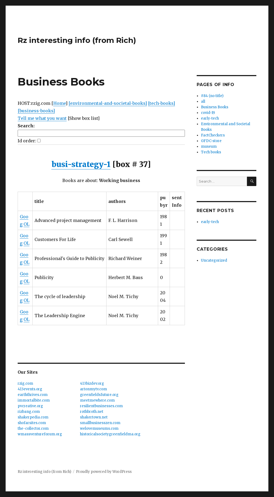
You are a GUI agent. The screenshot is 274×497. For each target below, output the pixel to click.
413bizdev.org (92, 383)
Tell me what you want (42, 118)
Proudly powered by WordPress (104, 471)
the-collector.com (33, 428)
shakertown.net (94, 417)
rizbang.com (29, 411)
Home (59, 103)
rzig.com (25, 383)
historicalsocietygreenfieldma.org (110, 434)
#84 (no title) (212, 96)
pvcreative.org (30, 406)
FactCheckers (213, 135)
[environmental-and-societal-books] (107, 103)
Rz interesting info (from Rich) (77, 40)
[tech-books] (161, 103)
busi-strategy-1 (81, 164)
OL (26, 224)
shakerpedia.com (33, 417)
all (203, 101)
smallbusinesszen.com (100, 423)
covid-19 (208, 112)
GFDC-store (211, 141)
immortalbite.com (34, 400)
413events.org (30, 389)
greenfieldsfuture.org (99, 394)
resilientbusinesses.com (101, 406)
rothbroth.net (91, 411)
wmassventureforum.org (40, 434)
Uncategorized (214, 260)
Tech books (211, 152)
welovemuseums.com (99, 428)
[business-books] (36, 110)
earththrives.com (33, 394)
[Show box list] (84, 118)
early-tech (210, 118)
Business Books (214, 107)
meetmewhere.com (97, 400)
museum (209, 146)
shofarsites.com (32, 423)
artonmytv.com (93, 389)
